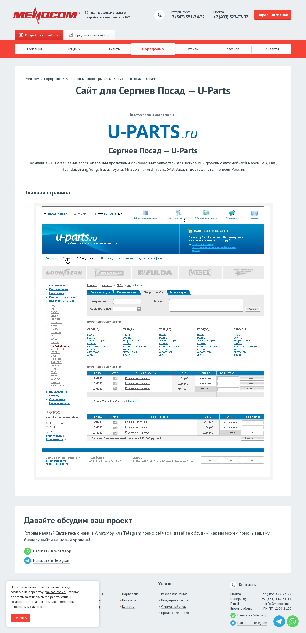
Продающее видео (175, 613)
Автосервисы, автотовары (154, 115)
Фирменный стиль (173, 606)
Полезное (232, 49)
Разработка (38, 35)
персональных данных (27, 607)
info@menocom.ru (278, 603)
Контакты (271, 49)
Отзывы (192, 49)
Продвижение (89, 35)
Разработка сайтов (174, 594)
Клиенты (113, 49)
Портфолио (153, 48)
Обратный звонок (272, 14)
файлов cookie (55, 592)
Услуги (74, 49)
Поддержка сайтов (174, 600)
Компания (34, 49)
